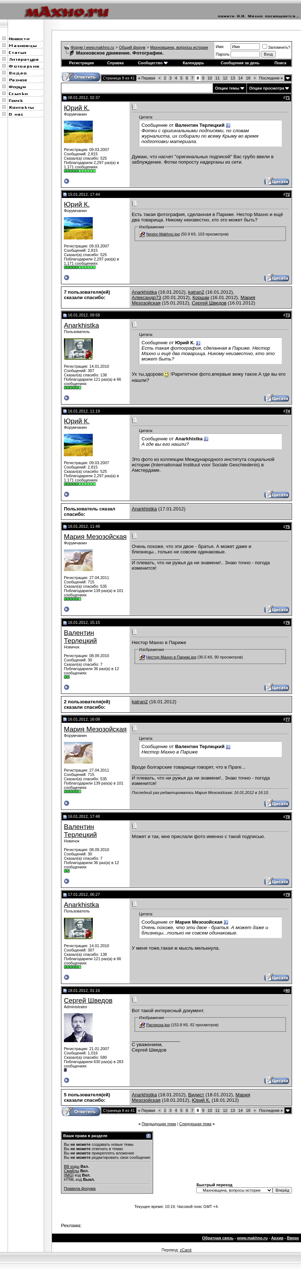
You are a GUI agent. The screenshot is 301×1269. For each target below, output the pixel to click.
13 (233, 78)
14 (240, 78)
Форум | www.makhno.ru (92, 47)
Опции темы (227, 88)
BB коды (71, 1166)
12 (225, 78)
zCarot (185, 1250)
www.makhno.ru (252, 1238)
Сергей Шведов (209, 303)
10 (210, 78)
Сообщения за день (240, 63)
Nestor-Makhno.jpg (163, 234)
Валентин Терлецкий (80, 636)
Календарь (193, 63)
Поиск (280, 63)
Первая (146, 78)
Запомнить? (276, 47)
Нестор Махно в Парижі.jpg (171, 657)
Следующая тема (195, 1124)
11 (217, 78)
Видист (196, 1094)
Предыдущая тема (159, 1124)
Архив (277, 1238)
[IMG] (69, 1175)
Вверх (293, 1238)
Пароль (223, 54)
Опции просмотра (266, 88)
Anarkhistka (144, 292)
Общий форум (132, 47)
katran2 (196, 292)
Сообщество (152, 63)
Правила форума (80, 1188)
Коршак (200, 297)
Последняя (271, 78)
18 (248, 78)
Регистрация (81, 63)
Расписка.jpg (158, 1025)
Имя (219, 46)
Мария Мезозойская (95, 536)
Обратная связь (218, 1238)
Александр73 (146, 297)
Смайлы (71, 1171)
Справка (115, 63)
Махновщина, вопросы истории (179, 47)
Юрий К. (77, 108)
